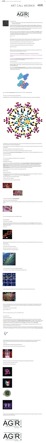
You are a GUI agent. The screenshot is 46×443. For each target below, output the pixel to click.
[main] (23, 5)
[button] (1, 1)
